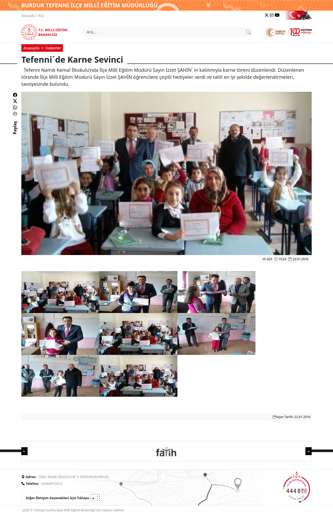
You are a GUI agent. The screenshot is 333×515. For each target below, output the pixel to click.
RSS (41, 16)
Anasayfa (28, 16)
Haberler (53, 47)
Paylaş (15, 132)
